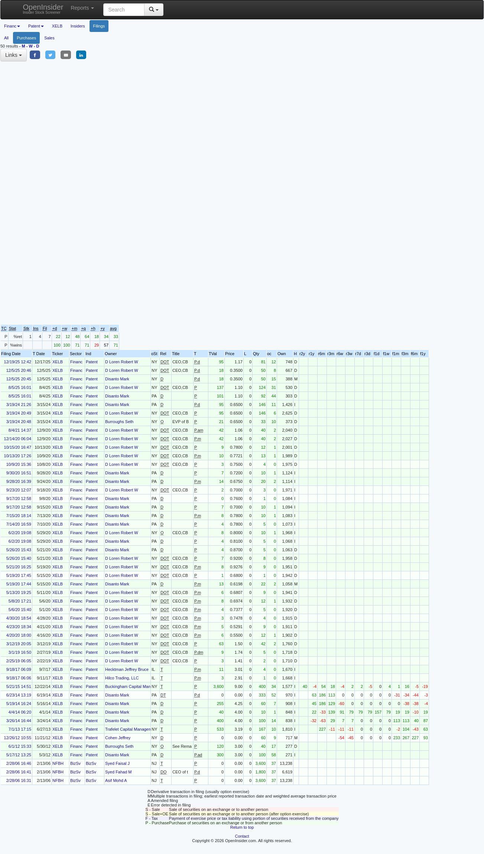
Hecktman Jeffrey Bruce (127, 669)
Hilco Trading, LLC (122, 678)
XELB (57, 26)
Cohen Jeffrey (117, 738)
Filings (99, 26)
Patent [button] (36, 26)
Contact (242, 836)
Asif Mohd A (116, 780)
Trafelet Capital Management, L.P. (136, 729)
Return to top (242, 827)
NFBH (58, 763)
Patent (92, 362)
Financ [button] (12, 26)
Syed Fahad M (118, 772)
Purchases (26, 38)
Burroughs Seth (119, 421)
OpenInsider (43, 8)
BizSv (75, 763)
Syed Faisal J (117, 763)
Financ (76, 362)
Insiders (78, 26)
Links (13, 55)
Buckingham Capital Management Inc (139, 686)
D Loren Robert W (121, 362)
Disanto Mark (117, 379)
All (6, 38)
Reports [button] (82, 8)
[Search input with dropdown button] (123, 9)
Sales (49, 38)
